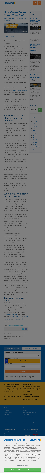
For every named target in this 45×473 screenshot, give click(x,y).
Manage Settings (22, 465)
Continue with (22, 470)
